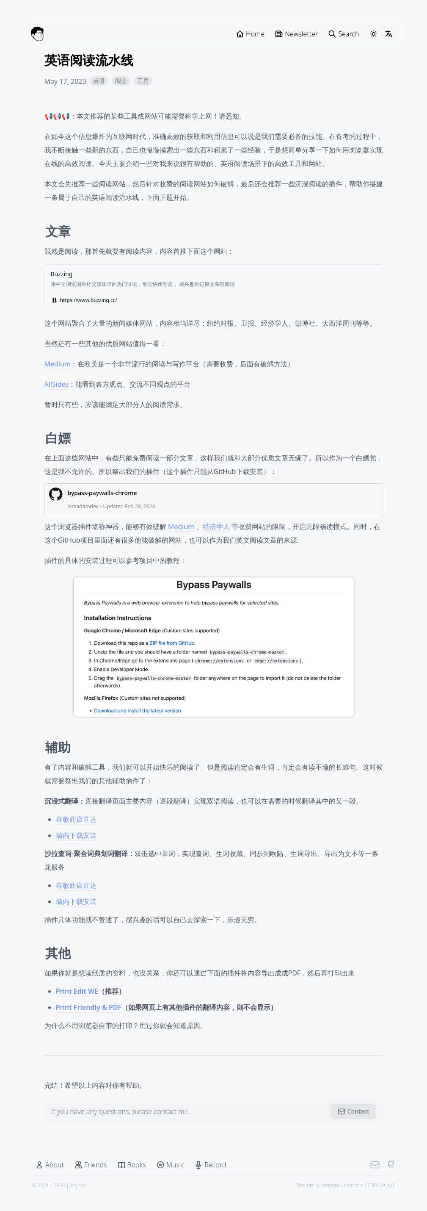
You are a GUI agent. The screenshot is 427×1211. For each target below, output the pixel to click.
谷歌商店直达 (76, 834)
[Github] (385, 1180)
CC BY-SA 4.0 (373, 1200)
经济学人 (216, 541)
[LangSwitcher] (389, 34)
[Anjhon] (37, 34)
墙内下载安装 (76, 850)
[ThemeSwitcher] (373, 34)
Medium (57, 378)
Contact (353, 1126)
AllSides (56, 399)
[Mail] (369, 1180)
